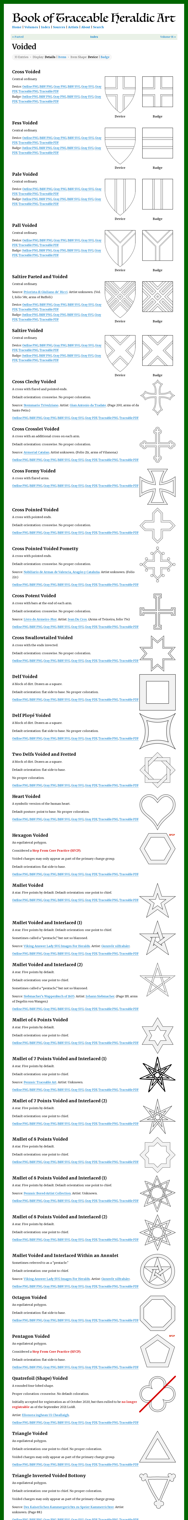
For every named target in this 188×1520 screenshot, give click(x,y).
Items (62, 57)
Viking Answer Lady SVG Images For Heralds (57, 946)
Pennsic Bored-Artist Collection (47, 1193)
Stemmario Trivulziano (41, 405)
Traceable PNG (28, 91)
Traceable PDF (49, 91)
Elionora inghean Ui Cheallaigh (45, 1415)
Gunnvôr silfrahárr (115, 946)
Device (93, 57)
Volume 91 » (168, 36)
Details (50, 57)
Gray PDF (91, 418)
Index (45, 27)
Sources (59, 27)
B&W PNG (45, 86)
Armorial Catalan (36, 452)
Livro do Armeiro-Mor (40, 619)
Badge (105, 57)
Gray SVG (87, 86)
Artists (73, 27)
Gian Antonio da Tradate (88, 405)
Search (98, 27)
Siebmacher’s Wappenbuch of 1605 (49, 996)
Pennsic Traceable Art (40, 1082)
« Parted (18, 36)
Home (16, 27)
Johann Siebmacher (100, 996)
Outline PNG (30, 86)
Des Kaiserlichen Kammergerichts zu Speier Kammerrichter (69, 1507)
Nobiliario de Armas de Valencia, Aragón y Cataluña (62, 572)
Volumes (31, 27)
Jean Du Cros (77, 619)
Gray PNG (59, 86)
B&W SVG (74, 86)
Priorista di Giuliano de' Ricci (46, 292)
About (85, 27)
